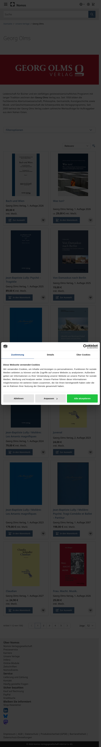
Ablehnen (19, 398)
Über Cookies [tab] (83, 354)
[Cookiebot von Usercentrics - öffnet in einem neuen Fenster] (85, 346)
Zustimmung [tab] (17, 354)
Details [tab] (50, 354)
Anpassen (51, 398)
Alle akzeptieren (82, 398)
